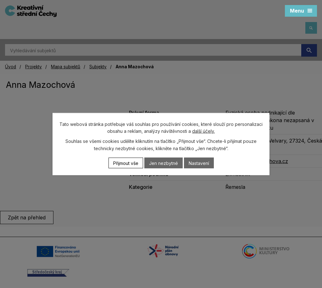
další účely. (203, 131)
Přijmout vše (125, 163)
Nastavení (199, 163)
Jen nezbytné (163, 163)
